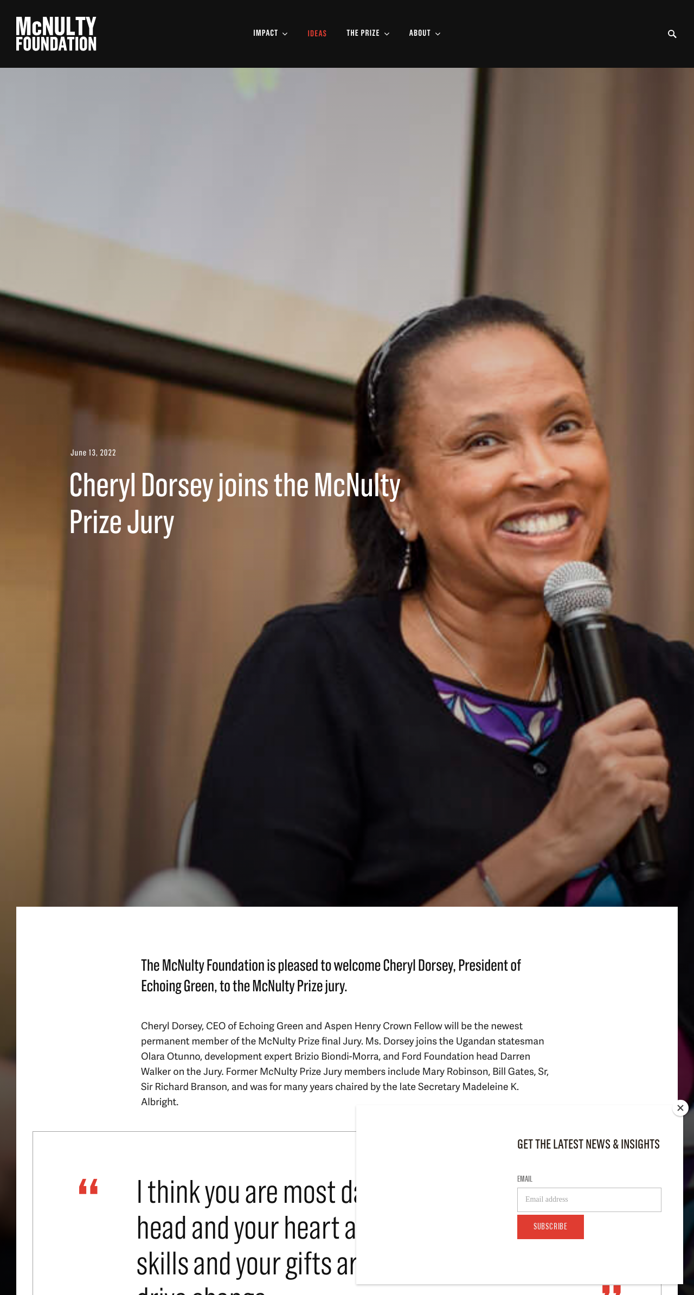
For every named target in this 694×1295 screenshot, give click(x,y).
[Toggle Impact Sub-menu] (270, 34)
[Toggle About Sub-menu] (425, 34)
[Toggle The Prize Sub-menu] (368, 34)
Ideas (317, 34)
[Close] (680, 1108)
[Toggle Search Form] (672, 34)
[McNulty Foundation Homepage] (56, 34)
